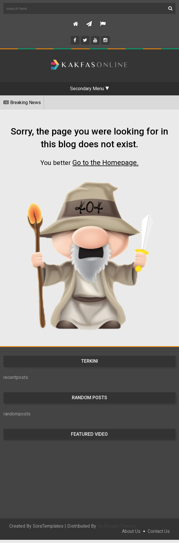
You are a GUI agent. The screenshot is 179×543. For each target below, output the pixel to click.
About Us (131, 534)
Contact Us (159, 534)
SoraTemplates (48, 529)
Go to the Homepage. (106, 166)
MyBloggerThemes (116, 529)
